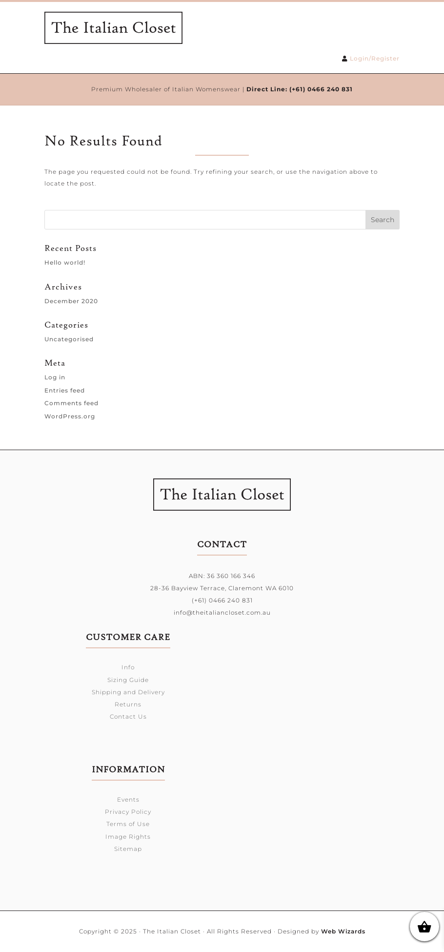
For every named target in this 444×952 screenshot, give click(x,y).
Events (128, 799)
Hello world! (64, 262)
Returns (128, 704)
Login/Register (375, 58)
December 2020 (71, 301)
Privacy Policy (128, 811)
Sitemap (128, 848)
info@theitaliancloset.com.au (222, 612)
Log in (54, 377)
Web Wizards (343, 931)
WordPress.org (69, 416)
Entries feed (64, 390)
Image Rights (128, 836)
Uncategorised (69, 339)
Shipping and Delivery (128, 692)
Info (128, 667)
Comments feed (71, 403)
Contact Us (128, 716)
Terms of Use (128, 824)
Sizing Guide (128, 679)
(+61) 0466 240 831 (321, 89)
